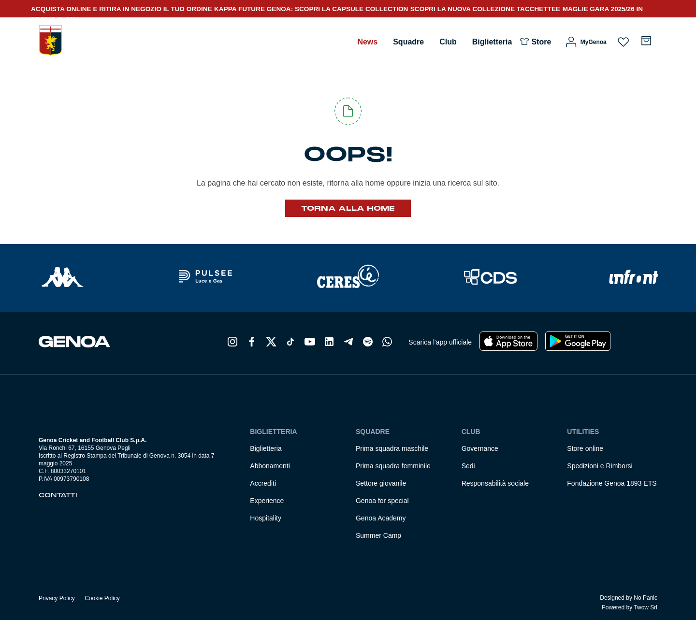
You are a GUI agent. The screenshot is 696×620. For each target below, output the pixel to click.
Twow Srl (645, 607)
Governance (480, 448)
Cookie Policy (102, 598)
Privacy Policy (57, 598)
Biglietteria (492, 42)
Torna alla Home (348, 208)
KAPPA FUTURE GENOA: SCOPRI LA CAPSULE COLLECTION (311, 9)
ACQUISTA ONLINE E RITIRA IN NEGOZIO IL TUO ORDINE (121, 9)
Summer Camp (378, 535)
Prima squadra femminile (393, 466)
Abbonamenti (270, 466)
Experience (267, 501)
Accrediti (263, 483)
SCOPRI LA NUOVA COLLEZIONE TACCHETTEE (485, 9)
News (367, 42)
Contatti (58, 495)
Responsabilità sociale (495, 483)
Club (448, 42)
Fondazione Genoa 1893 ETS (611, 483)
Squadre (408, 42)
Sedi (468, 466)
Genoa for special (382, 501)
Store (541, 42)
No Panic (645, 597)
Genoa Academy (381, 518)
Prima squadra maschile (392, 448)
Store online (585, 448)
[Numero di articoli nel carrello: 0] (646, 40)
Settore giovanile (381, 483)
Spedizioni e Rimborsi (599, 466)
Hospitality (265, 518)
